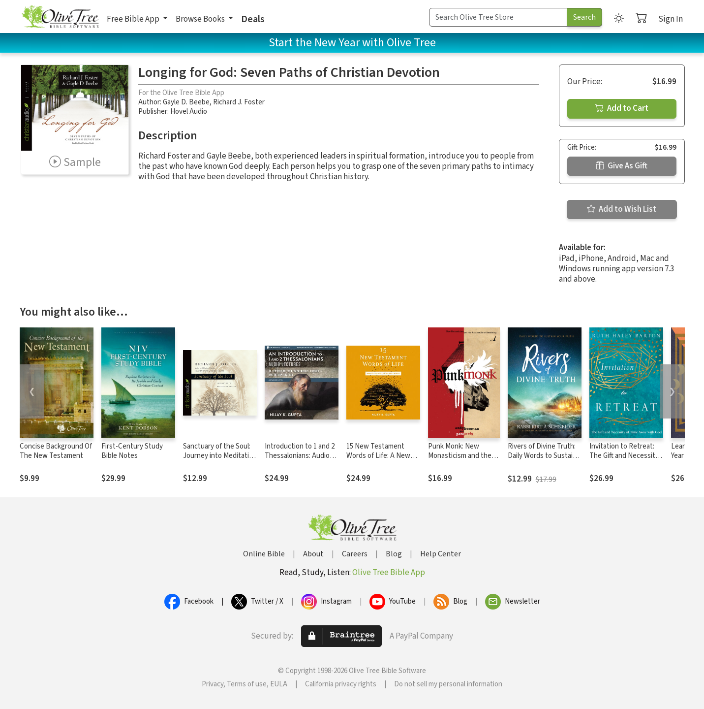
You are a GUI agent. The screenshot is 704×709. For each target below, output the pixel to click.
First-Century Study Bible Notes (132, 451)
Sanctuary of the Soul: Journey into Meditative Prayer (219, 455)
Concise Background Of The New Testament (56, 451)
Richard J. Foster (239, 102)
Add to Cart (621, 108)
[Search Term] (498, 17)
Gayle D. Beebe (186, 102)
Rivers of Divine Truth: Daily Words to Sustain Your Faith (542, 455)
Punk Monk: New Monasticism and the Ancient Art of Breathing (459, 460)
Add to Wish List (621, 209)
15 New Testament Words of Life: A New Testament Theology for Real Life (378, 460)
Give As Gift (621, 166)
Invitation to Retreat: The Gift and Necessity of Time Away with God (624, 455)
